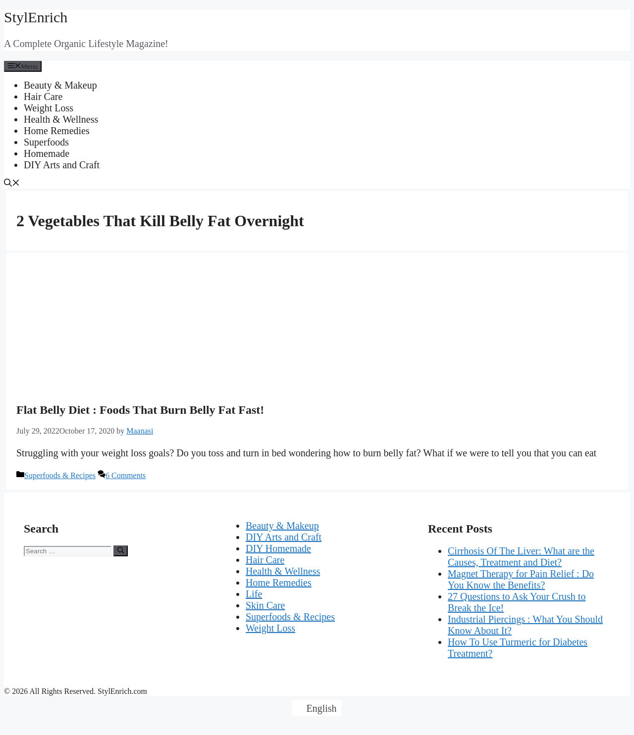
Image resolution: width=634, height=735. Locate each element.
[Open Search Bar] (12, 184)
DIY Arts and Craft (62, 164)
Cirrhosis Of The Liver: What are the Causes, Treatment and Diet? (521, 556)
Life (254, 593)
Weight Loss (48, 107)
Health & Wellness (61, 119)
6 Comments (126, 475)
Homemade (46, 153)
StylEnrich (35, 17)
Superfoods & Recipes (60, 475)
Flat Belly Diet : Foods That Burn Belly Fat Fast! (140, 409)
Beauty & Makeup (60, 85)
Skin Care (265, 605)
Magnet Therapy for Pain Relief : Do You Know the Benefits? (521, 579)
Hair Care (43, 96)
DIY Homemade (278, 548)
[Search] (120, 550)
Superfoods (46, 142)
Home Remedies (57, 130)
